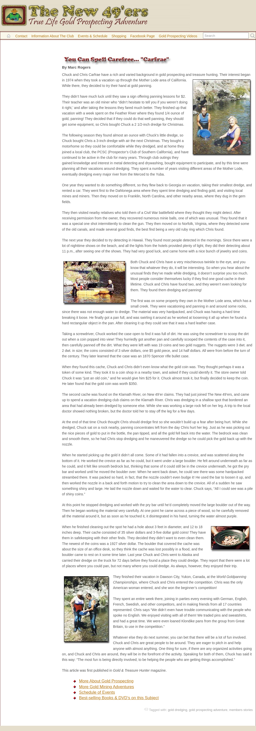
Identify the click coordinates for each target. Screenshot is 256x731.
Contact (21, 36)
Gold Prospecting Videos (178, 36)
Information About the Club (52, 36)
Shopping (119, 36)
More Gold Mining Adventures (106, 686)
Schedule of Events (97, 692)
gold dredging (177, 710)
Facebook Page (142, 36)
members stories (241, 710)
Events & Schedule (93, 36)
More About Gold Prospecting (106, 681)
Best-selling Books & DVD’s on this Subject (119, 697)
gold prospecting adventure (208, 710)
